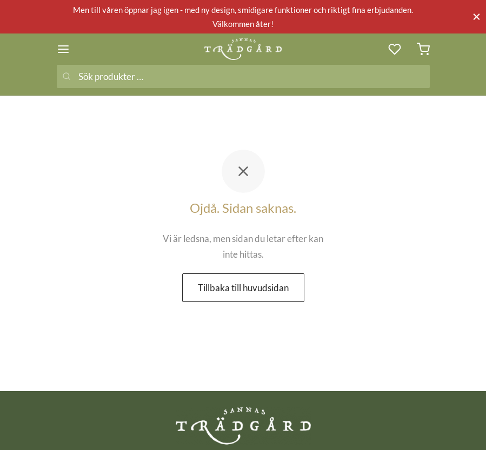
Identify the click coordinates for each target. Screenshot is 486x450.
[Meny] (63, 49)
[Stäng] (476, 16)
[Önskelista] (395, 49)
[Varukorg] (423, 49)
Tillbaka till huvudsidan (243, 287)
